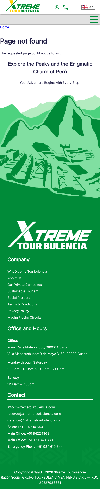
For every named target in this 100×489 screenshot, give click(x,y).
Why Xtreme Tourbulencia (27, 271)
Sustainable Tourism (22, 291)
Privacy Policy (18, 311)
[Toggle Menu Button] (50, 19)
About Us (14, 278)
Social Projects (18, 298)
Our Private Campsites (24, 284)
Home (4, 27)
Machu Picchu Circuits (24, 317)
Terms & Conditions (22, 304)
